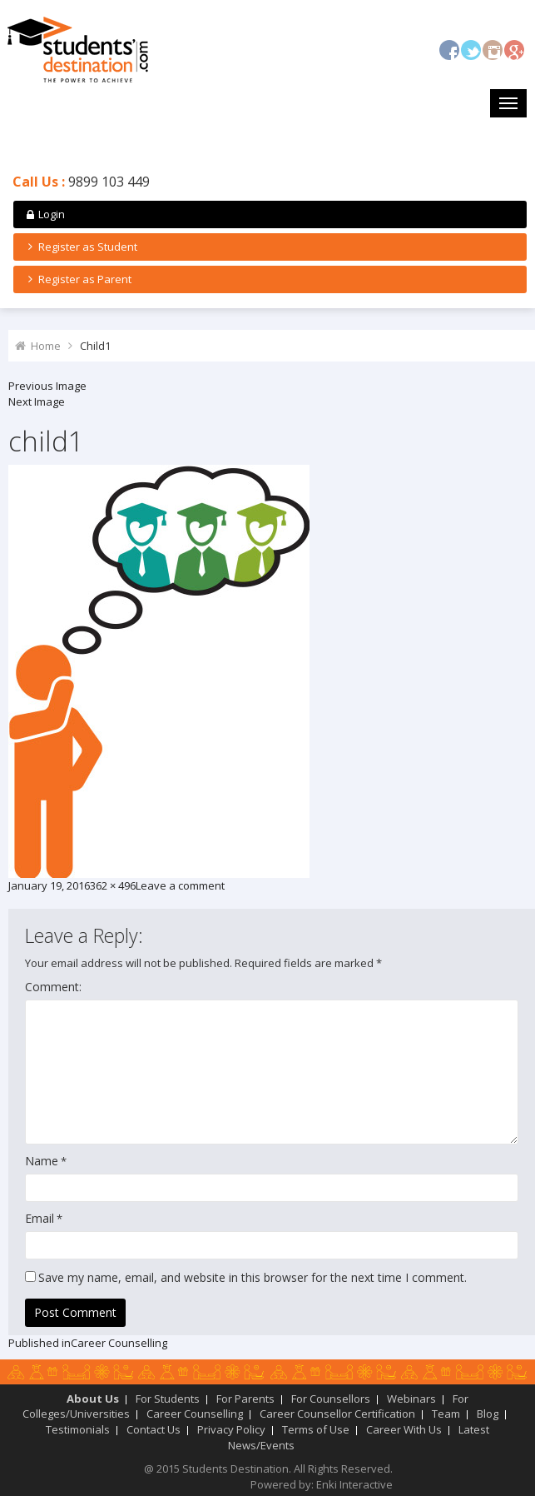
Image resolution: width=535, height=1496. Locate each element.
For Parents (245, 1398)
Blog (487, 1413)
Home (46, 345)
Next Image (36, 401)
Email (39, 1218)
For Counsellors (330, 1398)
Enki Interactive (354, 1484)
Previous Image (47, 385)
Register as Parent (77, 279)
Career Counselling (194, 1413)
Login (44, 214)
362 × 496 (113, 885)
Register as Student (80, 246)
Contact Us (153, 1429)
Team (446, 1413)
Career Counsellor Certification (337, 1413)
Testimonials (78, 1429)
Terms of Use (315, 1429)
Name (41, 1161)
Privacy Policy (231, 1429)
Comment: (53, 987)
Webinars (411, 1398)
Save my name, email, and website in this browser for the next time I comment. (252, 1277)
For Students (168, 1398)
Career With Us (404, 1429)
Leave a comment (180, 885)
